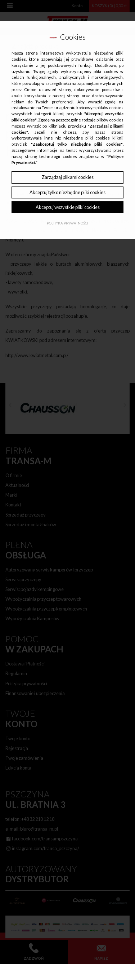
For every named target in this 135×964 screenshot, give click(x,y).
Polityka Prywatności (67, 223)
